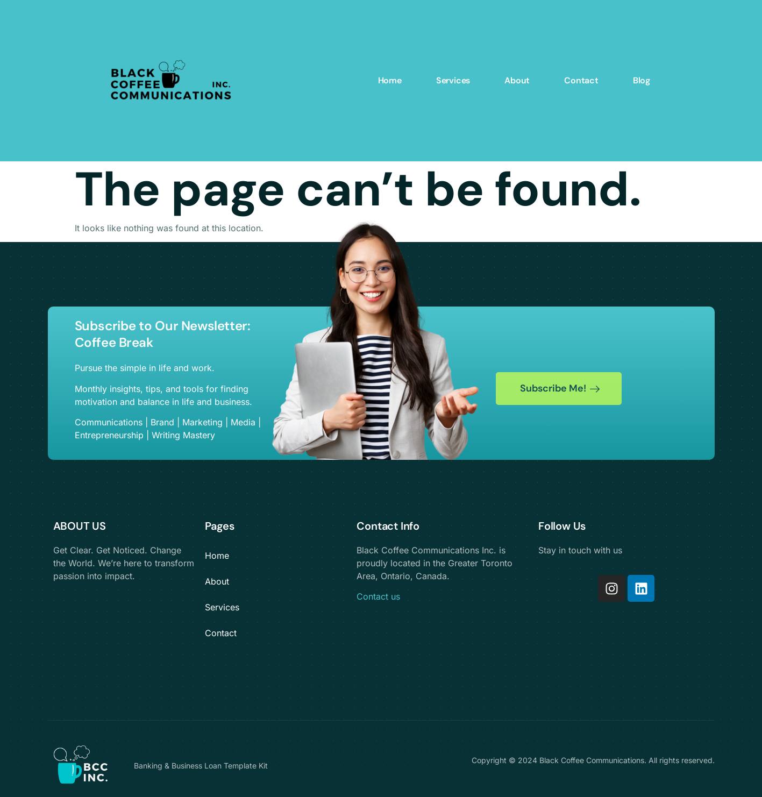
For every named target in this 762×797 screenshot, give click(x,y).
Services (453, 80)
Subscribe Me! (560, 388)
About (517, 80)
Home (390, 80)
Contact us (378, 596)
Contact (581, 80)
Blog (641, 80)
